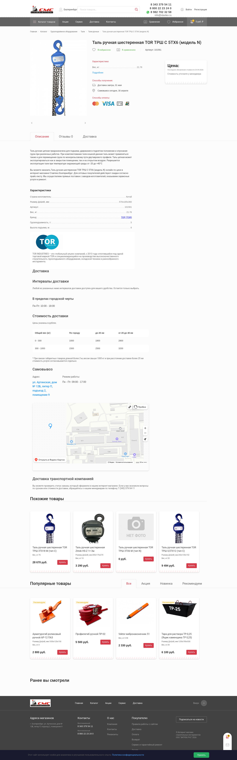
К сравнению (129, 50)
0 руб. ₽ (197, 21)
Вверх (196, 703)
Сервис (79, 22)
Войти (189, 9)
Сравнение (154, 22)
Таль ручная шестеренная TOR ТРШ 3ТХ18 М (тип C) (49, 549)
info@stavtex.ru (163, 15)
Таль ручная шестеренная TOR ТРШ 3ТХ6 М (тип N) (135, 549)
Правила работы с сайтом (145, 724)
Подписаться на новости (191, 719)
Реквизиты (112, 734)
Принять (201, 755)
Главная (79, 703)
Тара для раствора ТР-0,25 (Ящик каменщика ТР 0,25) (177, 636)
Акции (65, 22)
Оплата (135, 734)
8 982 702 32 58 (161, 12)
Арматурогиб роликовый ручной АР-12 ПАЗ (46, 636)
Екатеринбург (70, 9)
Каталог (94, 703)
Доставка (94, 22)
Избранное (177, 22)
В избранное (104, 50)
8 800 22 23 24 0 (161, 8)
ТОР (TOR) (126, 217)
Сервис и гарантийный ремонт (147, 745)
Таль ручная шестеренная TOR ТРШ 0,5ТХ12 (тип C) (179, 549)
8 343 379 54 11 (161, 4)
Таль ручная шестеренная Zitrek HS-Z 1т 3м (90, 549)
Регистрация (200, 9)
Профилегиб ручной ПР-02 (91, 634)
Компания (112, 724)
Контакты (111, 22)
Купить (62, 562)
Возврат (136, 739)
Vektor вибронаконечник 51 (134, 634)
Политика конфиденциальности (128, 755)
